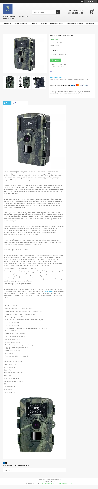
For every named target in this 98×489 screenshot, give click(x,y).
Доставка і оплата (57, 23)
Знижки (44, 23)
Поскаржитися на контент (49, 483)
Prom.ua (58, 480)
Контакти (90, 23)
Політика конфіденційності (65, 483)
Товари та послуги (21, 23)
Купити (56, 60)
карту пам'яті (48, 291)
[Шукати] (58, 12)
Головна (7, 23)
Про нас (35, 23)
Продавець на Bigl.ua (49, 481)
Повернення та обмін (75, 23)
